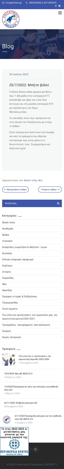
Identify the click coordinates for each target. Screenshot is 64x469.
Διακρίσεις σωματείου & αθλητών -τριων (24, 247)
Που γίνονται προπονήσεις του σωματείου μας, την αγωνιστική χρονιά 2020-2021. (29, 317)
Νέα (40, 180)
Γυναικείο (7, 241)
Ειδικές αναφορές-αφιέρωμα (17, 259)
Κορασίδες (8, 278)
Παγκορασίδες (10, 302)
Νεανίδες (7, 290)
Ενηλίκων (7, 265)
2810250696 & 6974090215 (41, 2)
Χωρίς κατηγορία (11, 337)
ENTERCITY (51, 464)
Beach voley (30, 180)
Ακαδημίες (8, 228)
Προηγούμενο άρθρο (15, 189)
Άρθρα (5, 234)
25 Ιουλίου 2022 (18, 74)
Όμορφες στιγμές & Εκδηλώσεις (19, 296)
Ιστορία (6, 271)
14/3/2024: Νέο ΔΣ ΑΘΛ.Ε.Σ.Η (18, 373)
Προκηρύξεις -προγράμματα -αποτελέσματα (26, 325)
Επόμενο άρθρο (51, 189)
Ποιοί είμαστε (9, 309)
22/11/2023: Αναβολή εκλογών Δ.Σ (20, 403)
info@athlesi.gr (12, 2)
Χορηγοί (6, 331)
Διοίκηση (7, 253)
